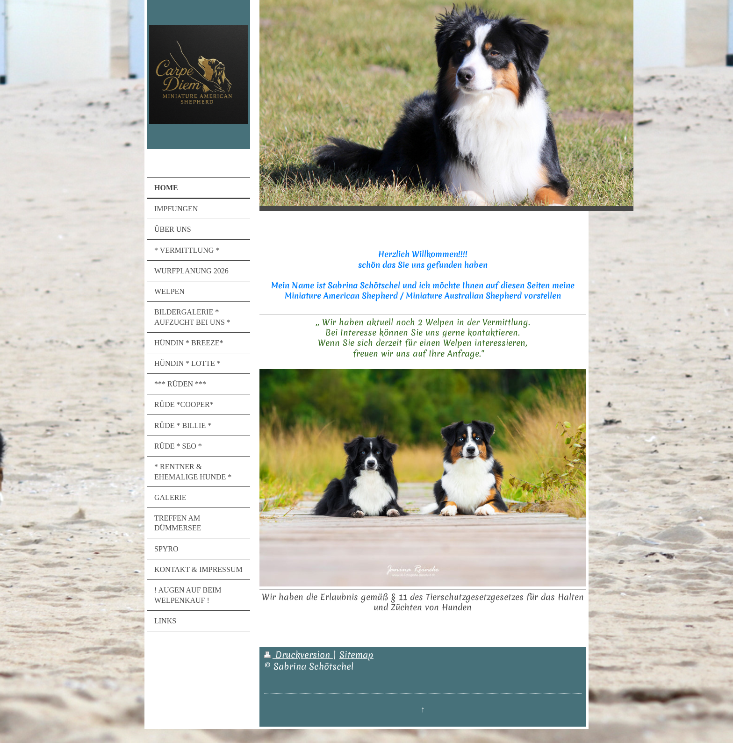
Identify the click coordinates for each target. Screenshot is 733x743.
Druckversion (298, 655)
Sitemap (356, 655)
